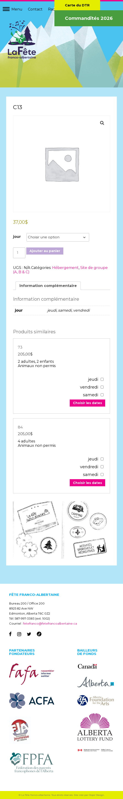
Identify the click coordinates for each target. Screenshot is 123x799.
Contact (35, 9)
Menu (16, 9)
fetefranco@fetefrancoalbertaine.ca (50, 623)
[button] (102, 123)
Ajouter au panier (44, 251)
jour (17, 236)
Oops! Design (96, 795)
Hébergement (65, 267)
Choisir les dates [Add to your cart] (87, 403)
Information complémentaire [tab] (48, 286)
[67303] (102, 379)
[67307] (102, 458)
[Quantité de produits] (19, 252)
